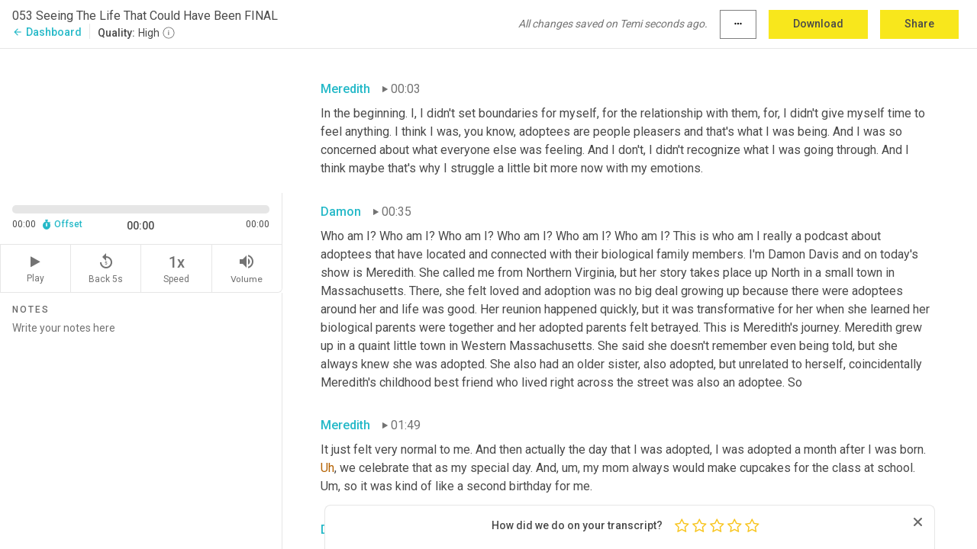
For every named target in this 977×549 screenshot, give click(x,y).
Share (919, 24)
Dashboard (47, 32)
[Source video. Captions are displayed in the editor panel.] (141, 119)
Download (818, 24)
